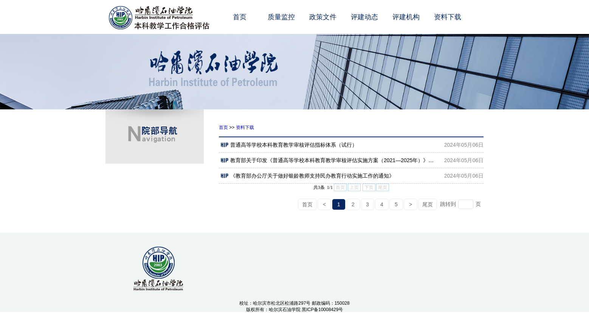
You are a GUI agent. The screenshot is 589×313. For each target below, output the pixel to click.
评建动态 (364, 17)
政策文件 (322, 17)
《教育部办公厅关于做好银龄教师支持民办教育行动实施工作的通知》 (307, 176)
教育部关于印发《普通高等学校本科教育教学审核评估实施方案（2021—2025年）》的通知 (329, 160)
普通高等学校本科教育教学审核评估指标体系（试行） (289, 145)
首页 (239, 17)
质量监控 (281, 17)
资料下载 (447, 17)
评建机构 (406, 17)
